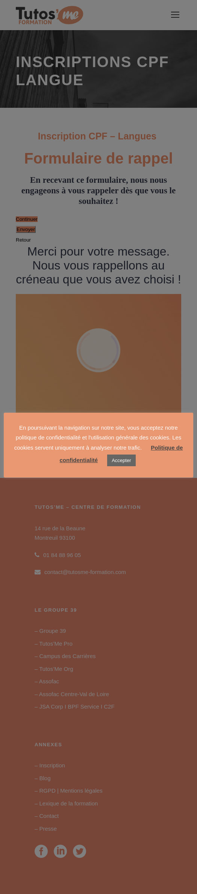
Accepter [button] (121, 460)
